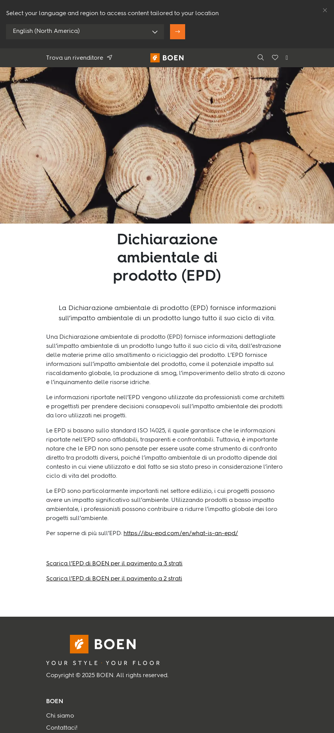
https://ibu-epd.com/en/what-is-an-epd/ (181, 534)
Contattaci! (61, 728)
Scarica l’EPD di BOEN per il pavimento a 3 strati (114, 564)
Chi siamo (60, 716)
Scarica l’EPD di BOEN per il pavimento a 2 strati (114, 579)
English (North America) (46, 31)
